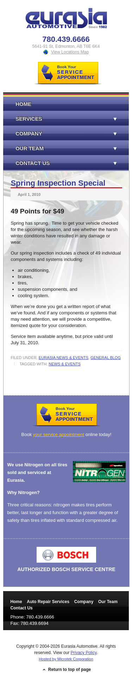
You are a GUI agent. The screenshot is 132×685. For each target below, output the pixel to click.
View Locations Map (70, 52)
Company (59, 133)
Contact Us (59, 163)
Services (59, 119)
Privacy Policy (84, 652)
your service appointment (58, 434)
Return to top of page (69, 669)
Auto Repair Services (48, 601)
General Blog (105, 358)
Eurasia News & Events (63, 358)
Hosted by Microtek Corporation (66, 659)
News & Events (64, 364)
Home (23, 104)
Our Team (59, 148)
